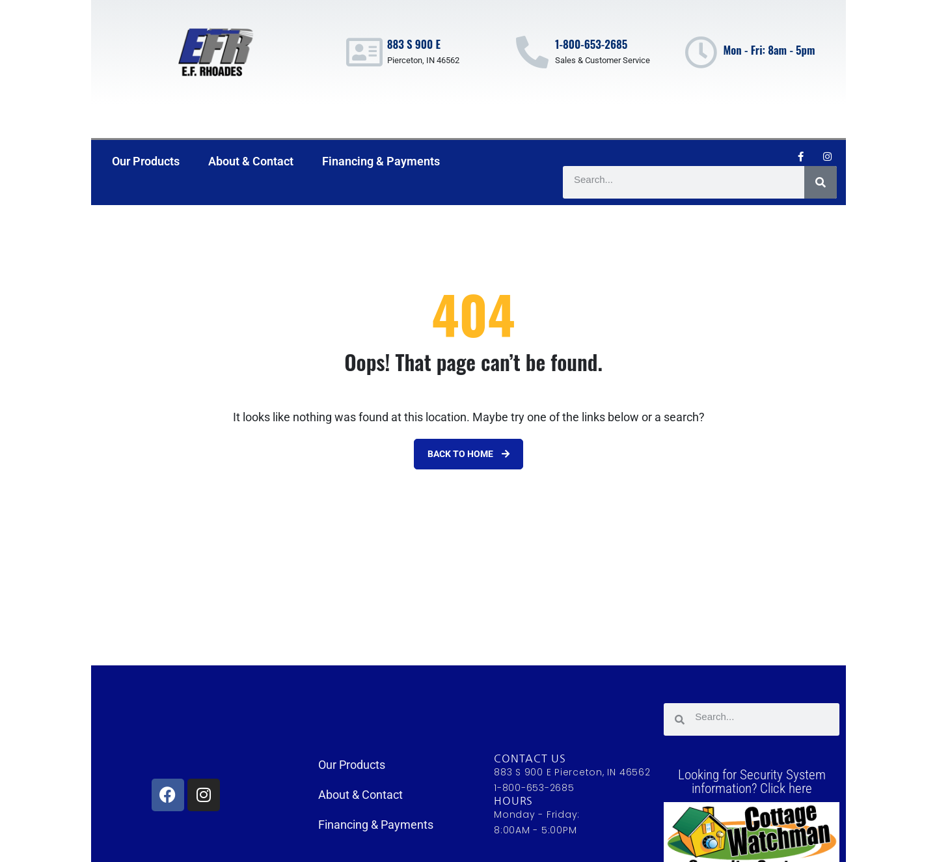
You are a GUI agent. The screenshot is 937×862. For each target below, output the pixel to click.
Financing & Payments (381, 161)
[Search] (820, 182)
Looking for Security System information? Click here (752, 781)
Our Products (146, 161)
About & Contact (250, 161)
